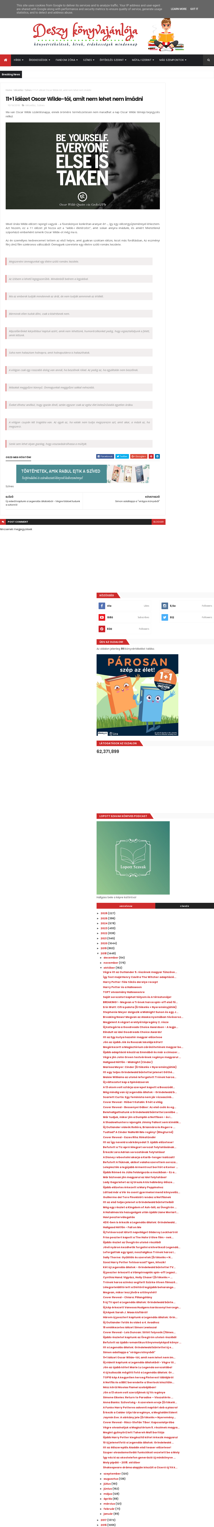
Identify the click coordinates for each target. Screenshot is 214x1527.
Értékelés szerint (112, 60)
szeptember (164, 1207)
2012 (155, 1279)
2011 (154, 1284)
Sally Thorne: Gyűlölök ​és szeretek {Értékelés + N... (178, 884)
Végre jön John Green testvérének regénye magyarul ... (178, 583)
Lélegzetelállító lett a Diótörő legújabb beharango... (181, 933)
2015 (155, 1264)
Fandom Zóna (65, 60)
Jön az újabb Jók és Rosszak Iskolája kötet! (184, 560)
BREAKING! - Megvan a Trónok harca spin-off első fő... (183, 503)
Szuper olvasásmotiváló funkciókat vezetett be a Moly (179, 1178)
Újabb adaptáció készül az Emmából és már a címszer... (181, 574)
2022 (155, 423)
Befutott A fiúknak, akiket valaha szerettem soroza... (177, 740)
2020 (155, 434)
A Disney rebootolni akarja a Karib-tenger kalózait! (183, 732)
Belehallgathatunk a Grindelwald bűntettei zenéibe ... (177, 662)
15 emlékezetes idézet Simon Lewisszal (181, 984)
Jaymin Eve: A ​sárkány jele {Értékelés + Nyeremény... (181, 1121)
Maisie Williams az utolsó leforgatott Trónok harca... (179, 612)
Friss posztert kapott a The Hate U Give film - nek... (181, 855)
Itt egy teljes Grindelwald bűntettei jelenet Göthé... (184, 604)
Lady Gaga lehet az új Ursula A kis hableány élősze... (177, 772)
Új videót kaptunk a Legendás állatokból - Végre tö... (183, 1036)
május (159, 1227)
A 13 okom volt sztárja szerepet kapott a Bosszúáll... (182, 625)
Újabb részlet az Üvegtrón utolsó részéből (183, 862)
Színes (87, 60)
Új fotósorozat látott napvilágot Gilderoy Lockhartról (183, 847)
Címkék (197, 396)
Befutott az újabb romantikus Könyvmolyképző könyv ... (175, 1006)
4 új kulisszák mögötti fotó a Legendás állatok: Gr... (181, 1052)
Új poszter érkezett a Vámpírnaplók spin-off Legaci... (183, 909)
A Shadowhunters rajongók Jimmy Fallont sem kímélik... (183, 678)
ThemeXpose (20, 1522)
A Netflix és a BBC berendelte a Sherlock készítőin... (182, 1068)
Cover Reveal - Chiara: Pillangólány (178, 945)
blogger (133, 533)
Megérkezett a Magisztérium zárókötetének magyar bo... (175, 566)
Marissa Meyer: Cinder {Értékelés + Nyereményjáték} (178, 596)
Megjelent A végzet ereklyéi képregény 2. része (182, 535)
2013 (155, 1273)
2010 (155, 1289)
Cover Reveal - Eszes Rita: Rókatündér (180, 701)
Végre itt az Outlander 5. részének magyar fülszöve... (183, 464)
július (159, 1217)
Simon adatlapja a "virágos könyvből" (180, 1021)
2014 (155, 1269)
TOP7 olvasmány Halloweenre (175, 489)
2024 (155, 414)
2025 (155, 408)
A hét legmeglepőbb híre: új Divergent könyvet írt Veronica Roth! (187, 1378)
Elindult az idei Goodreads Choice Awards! (183, 550)
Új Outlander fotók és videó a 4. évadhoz (182, 979)
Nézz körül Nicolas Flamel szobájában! (180, 1075)
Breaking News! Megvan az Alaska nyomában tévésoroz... (178, 527)
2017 (155, 1254)
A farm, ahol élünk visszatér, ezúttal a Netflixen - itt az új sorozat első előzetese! (187, 1364)
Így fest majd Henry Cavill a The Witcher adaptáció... (182, 472)
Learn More (179, 9)
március (161, 1237)
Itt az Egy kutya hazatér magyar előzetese (183, 555)
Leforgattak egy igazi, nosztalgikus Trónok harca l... (178, 876)
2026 (155, 403)
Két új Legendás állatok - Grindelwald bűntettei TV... (180, 901)
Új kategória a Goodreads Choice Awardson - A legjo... (177, 543)
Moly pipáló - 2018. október (172, 1193)
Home (9, 90)
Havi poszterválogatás (170, 827)
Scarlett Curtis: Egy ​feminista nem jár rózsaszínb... (180, 641)
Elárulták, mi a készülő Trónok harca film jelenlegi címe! (189, 1422)
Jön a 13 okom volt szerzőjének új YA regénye (179, 1081)
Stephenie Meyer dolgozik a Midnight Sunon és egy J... (180, 519)
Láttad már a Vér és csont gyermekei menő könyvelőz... (180, 788)
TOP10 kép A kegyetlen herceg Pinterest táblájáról (182, 1060)
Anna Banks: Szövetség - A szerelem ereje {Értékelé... (183, 1097)
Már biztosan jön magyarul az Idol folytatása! (177, 764)
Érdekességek (38, 60)
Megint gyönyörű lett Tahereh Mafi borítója (178, 1146)
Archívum (164, 396)
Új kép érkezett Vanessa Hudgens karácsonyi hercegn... (177, 959)
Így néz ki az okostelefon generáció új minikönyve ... (180, 1186)
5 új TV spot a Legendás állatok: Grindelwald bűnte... (176, 951)
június (159, 1222)
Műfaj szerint (142, 60)
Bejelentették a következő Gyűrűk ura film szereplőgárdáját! (187, 1392)
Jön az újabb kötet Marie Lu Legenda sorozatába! (179, 1044)
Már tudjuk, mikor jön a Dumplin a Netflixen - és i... (177, 670)
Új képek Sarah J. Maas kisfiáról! (176, 966)
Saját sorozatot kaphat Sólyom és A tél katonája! (181, 495)
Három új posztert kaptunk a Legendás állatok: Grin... (181, 972)
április (159, 1232)
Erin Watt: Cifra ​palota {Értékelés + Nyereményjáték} (178, 511)
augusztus (162, 1212)
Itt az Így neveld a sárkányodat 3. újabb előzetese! (181, 708)
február (160, 1242)
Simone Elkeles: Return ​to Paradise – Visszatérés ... (179, 1089)
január (160, 1247)
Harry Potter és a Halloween (173, 483)
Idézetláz (18, 90)
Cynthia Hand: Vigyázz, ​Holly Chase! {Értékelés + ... (179, 917)
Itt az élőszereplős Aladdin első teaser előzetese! (180, 1170)
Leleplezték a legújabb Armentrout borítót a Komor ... (184, 748)
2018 (155, 444)
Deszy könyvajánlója (163, 1445)
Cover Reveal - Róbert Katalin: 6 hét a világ (183, 648)
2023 (155, 419)
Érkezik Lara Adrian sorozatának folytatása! (176, 724)
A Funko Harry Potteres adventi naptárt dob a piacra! (182, 1105)
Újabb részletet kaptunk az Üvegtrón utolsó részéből (180, 998)
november (162, 453)
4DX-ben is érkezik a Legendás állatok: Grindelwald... (181, 834)
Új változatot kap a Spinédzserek (177, 619)
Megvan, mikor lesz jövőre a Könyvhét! (181, 939)
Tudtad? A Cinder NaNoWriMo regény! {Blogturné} (180, 695)
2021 (155, 429)
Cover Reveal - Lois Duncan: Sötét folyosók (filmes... (184, 990)
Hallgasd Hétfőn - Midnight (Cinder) (179, 589)
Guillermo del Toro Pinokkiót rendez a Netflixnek (180, 797)
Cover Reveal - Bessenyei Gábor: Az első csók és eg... (182, 654)
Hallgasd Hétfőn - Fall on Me (173, 841)
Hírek (17, 60)
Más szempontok (171, 60)
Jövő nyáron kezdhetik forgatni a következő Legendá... (177, 868)
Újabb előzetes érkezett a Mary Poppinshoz (176, 780)
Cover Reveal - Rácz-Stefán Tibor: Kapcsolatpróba (178, 1129)
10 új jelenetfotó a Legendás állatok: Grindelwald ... (179, 1162)
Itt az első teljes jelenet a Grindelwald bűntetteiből (180, 805)
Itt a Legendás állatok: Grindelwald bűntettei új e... (178, 1014)
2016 (155, 1258)
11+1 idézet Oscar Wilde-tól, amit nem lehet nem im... (183, 1028)
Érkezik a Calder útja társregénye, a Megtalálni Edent (179, 1113)
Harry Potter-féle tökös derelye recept (181, 478)
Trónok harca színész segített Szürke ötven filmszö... (180, 925)
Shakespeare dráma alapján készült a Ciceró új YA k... (180, 1199)
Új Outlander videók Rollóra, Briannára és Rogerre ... (182, 686)
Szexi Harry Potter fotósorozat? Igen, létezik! (180, 892)
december (162, 448)
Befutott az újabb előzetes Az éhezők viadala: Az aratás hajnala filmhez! (187, 1407)
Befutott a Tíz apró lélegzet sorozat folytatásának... (179, 716)
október (161, 458)
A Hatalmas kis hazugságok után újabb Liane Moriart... (181, 821)
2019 (155, 439)
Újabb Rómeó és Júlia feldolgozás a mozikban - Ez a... (178, 756)
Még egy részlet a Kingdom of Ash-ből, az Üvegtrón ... (182, 813)
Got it (194, 9)
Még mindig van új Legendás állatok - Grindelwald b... (180, 633)
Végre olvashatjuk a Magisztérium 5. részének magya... (179, 1138)
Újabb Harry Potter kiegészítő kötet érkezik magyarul (179, 1154)
